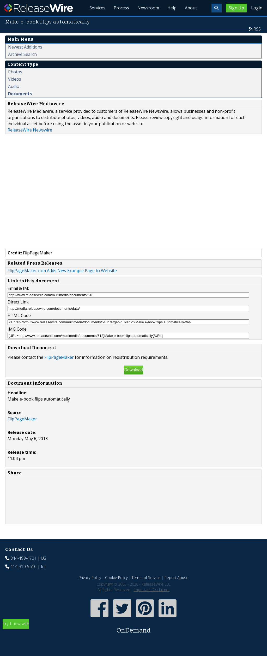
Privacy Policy (90, 577)
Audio (13, 86)
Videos (14, 79)
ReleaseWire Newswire (30, 130)
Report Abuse (177, 577)
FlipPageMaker (59, 357)
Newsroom (148, 8)
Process (121, 8)
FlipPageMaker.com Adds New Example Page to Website (62, 270)
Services (97, 8)
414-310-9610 (23, 566)
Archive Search (22, 54)
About (191, 8)
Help (172, 8)
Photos (15, 72)
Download (133, 370)
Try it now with (133, 628)
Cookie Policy (116, 577)
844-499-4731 (23, 558)
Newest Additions (25, 47)
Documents (20, 94)
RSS (257, 29)
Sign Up (236, 8)
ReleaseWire (38, 8)
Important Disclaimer (152, 589)
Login (256, 8)
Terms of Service (146, 577)
